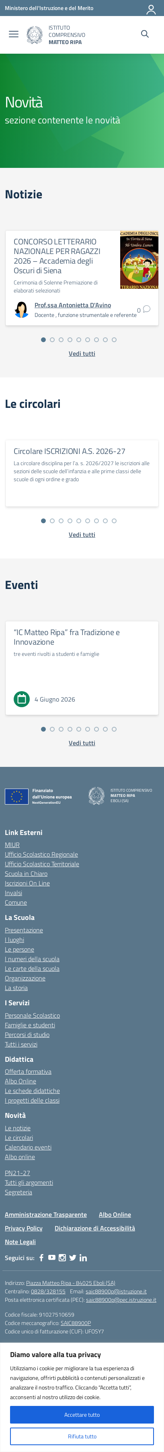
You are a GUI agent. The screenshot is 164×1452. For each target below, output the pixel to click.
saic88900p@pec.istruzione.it (121, 1299)
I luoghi (14, 939)
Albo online (20, 1157)
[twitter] (72, 1257)
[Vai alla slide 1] (43, 339)
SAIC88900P (76, 1323)
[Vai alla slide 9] (114, 339)
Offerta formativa (28, 1071)
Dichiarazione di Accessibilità (95, 1228)
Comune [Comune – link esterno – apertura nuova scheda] (16, 902)
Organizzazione (25, 978)
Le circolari (19, 1137)
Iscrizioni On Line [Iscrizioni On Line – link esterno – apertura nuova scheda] (27, 883)
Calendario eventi (28, 1147)
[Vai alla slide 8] (105, 339)
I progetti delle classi (32, 1100)
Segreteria (18, 1192)
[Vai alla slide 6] (87, 339)
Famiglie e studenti (30, 1025)
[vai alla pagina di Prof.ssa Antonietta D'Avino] (73, 305)
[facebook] (41, 1257)
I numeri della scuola (32, 959)
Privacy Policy (24, 1228)
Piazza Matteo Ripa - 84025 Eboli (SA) (70, 1283)
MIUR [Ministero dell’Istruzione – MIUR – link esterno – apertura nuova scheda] (12, 844)
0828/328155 (48, 1291)
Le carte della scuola (32, 968)
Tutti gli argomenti (29, 1182)
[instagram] (62, 1257)
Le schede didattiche (32, 1090)
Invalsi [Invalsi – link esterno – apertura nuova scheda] (13, 892)
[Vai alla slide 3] (61, 339)
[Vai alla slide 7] (96, 339)
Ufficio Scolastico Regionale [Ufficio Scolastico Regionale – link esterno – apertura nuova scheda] (41, 854)
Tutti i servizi (21, 1044)
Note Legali (20, 1241)
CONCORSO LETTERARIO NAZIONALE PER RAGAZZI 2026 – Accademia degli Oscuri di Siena (57, 255)
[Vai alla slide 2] (52, 339)
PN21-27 (17, 1173)
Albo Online (20, 1081)
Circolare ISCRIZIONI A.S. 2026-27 (69, 451)
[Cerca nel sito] (145, 35)
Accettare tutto (82, 1414)
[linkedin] (83, 1257)
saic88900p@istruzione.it (116, 1291)
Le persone (19, 949)
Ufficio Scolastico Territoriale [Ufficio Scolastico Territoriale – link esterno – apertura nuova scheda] (42, 864)
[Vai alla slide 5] (78, 339)
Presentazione (24, 930)
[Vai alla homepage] (35, 35)
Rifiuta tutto (82, 1436)
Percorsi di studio (27, 1034)
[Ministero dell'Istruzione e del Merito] (49, 8)
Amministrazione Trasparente (46, 1214)
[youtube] (51, 1257)
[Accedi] (151, 8)
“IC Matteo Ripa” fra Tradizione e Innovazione (66, 637)
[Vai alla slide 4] (70, 339)
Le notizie (18, 1128)
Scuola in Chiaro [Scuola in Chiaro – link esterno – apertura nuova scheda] (26, 873)
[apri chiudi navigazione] (13, 35)
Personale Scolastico (32, 1015)
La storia (16, 987)
